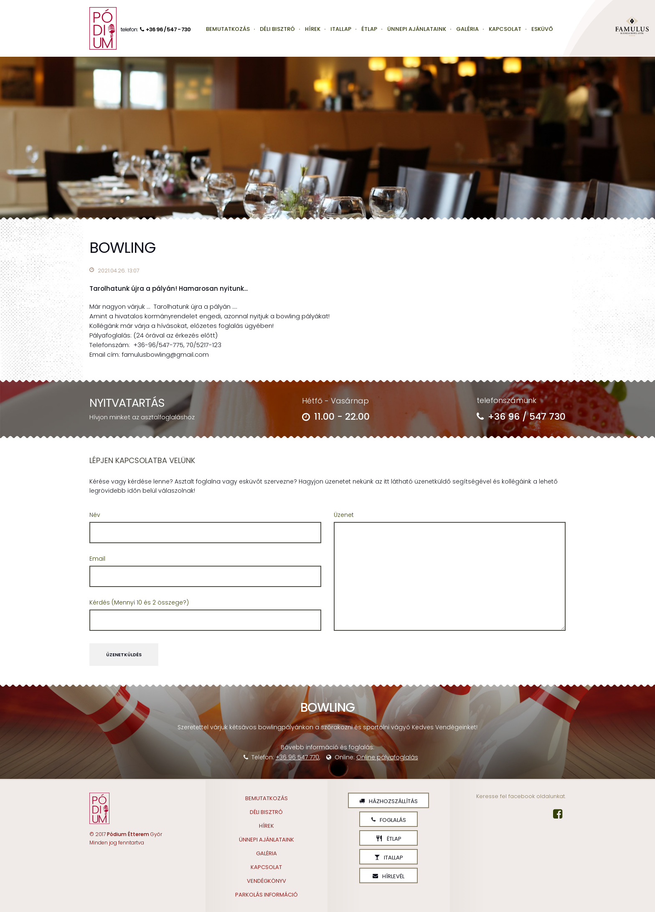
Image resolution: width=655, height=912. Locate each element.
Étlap (369, 29)
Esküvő (542, 29)
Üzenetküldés (124, 654)
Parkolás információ (266, 895)
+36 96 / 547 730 (521, 416)
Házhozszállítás (388, 801)
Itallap (340, 29)
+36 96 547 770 (297, 757)
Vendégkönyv (266, 881)
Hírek (312, 29)
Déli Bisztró (277, 29)
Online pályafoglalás (387, 757)
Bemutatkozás (228, 29)
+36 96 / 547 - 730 (164, 29)
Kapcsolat (505, 29)
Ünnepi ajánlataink (416, 29)
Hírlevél (388, 876)
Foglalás (388, 820)
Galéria (467, 29)
